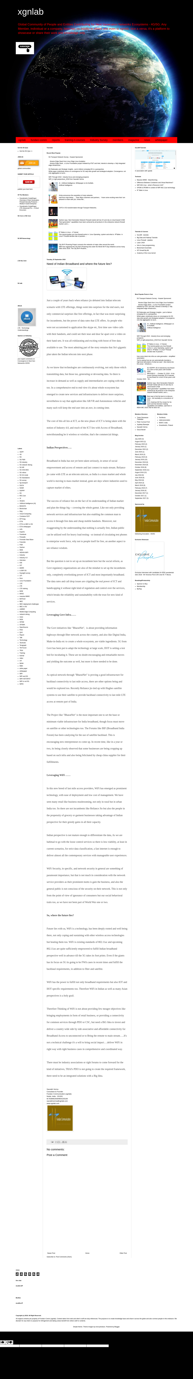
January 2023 (139, 447)
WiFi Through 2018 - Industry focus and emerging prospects (69, 177)
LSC (21, 583)
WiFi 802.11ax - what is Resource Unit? (150, 185)
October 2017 (139, 496)
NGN (21, 619)
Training (22, 653)
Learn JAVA (141, 243)
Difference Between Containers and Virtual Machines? (155, 182)
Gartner (22, 547)
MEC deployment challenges (29, 604)
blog (21, 511)
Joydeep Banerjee (143, 424)
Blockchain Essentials (144, 248)
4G (21, 454)
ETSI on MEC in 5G (26, 524)
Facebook (23, 534)
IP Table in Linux (142, 190)
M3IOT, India (163, 423)
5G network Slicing (26, 465)
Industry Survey (99, 140)
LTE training (24, 588)
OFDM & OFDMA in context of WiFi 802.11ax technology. (156, 188)
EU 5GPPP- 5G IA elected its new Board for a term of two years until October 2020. (160, 369)
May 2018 (138, 480)
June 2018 (138, 478)
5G (21, 457)
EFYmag (22, 519)
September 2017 (140, 498)
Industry (22, 555)
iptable (22, 568)
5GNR (22, 488)
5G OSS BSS (24, 470)
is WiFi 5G (23, 570)
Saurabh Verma (142, 427)
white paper (23, 668)
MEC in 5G (23, 606)
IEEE (21, 550)
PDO (21, 630)
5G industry (23, 462)
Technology (23, 640)
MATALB (22, 599)
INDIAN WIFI (24, 552)
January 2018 (139, 490)
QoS (21, 632)
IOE (21, 563)
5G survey (23, 480)
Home (87, 1253)
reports (56, 140)
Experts (22, 532)
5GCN (22, 485)
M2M (21, 591)
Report (22, 635)
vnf (21, 661)
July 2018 (138, 475)
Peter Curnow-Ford (143, 422)
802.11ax (23, 496)
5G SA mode (24, 475)
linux (21, 578)
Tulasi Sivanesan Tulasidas (142, 418)
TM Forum (23, 648)
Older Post (123, 1253)
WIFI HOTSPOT (25, 679)
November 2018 (140, 465)
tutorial (22, 656)
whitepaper (161, 140)
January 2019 (139, 459)
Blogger (117, 1327)
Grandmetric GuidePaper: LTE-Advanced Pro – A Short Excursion (29, 208)
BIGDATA (23, 506)
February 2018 (140, 488)
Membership (141, 586)
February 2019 (140, 457)
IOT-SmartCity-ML (143, 250)
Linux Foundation (25, 581)
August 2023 (139, 441)
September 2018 (140, 470)
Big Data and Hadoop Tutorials (147, 237)
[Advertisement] (91, 76)
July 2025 (138, 439)
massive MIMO (25, 596)
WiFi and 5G (24, 676)
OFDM (22, 622)
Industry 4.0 (23, 558)
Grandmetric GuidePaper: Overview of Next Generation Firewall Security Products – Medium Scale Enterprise (29, 201)
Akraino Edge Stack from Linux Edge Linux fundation (67, 161)
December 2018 (140, 462)
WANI (21, 663)
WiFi (21, 674)
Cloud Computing (25, 514)
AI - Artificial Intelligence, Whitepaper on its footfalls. (76, 183)
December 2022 (140, 449)
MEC (21, 601)
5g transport (24, 483)
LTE (21, 586)
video (21, 658)
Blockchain (23, 508)
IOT (21, 565)
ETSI (21, 521)
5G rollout (23, 472)
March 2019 (139, 454)
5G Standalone (25, 478)
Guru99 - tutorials (143, 235)
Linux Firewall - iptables (145, 240)
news (147, 140)
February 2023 (140, 444)
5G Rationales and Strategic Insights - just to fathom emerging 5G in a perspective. (76, 169)
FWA (21, 545)
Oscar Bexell (141, 430)
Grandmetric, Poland (166, 425)
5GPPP (22, 491)
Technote (23, 643)
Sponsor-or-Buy (142, 584)
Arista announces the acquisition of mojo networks (76, 195)
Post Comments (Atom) (64, 1257)
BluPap (139, 589)
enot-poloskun (100, 1327)
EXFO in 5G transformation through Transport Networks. (78, 208)
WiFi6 (21, 684)
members (118, 140)
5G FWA (22, 460)
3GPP (22, 452)
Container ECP (25, 516)
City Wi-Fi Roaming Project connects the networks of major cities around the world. (86, 244)
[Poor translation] (9, 1342)
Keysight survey (25, 573)
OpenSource (24, 627)
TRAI (21, 650)
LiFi (21, 576)
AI (20, 498)
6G (21, 493)
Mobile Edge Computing (28, 612)
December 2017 (140, 493)
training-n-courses (75, 140)
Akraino (22, 501)
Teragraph (23, 645)
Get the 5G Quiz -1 (26, 151)
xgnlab (31, 12)
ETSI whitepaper (25, 527)
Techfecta (162, 417)
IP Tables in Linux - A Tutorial (68, 232)
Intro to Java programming (146, 245)
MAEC (22, 594)
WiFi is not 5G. (25, 681)
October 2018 (139, 467)
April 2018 (138, 483)
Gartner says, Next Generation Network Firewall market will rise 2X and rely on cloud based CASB (92, 220)
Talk (21, 637)
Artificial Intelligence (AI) (28, 503)
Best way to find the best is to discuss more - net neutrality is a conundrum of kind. (160, 398)
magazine (133, 140)
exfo (21, 529)
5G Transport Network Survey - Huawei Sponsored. (66, 157)
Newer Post (51, 1253)
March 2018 (139, 485)
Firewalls (22, 537)
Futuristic (23, 542)
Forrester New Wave (26, 539)
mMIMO (22, 609)
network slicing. (25, 614)
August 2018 (139, 472)
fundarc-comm (39, 140)
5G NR (22, 467)
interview (22, 560)
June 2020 (138, 452)
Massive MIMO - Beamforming (147, 180)
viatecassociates (164, 420)
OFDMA (22, 625)
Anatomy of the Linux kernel (146, 253)
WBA (21, 666)
